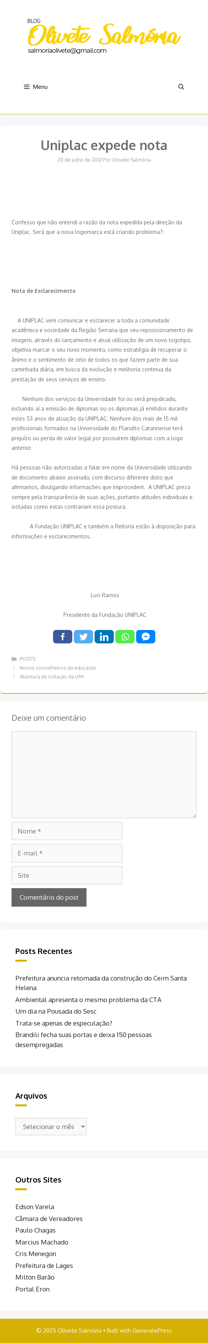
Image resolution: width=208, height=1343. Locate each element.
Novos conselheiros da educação (58, 668)
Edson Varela (34, 1207)
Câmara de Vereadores (49, 1218)
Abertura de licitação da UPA (52, 676)
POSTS (27, 659)
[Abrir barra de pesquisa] (181, 87)
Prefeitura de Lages (44, 1265)
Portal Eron (32, 1289)
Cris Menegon (35, 1253)
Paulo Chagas (35, 1230)
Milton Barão (35, 1277)
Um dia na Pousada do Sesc (56, 1011)
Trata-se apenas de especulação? (63, 1023)
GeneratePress (152, 1330)
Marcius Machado (41, 1242)
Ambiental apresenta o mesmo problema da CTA (88, 1000)
